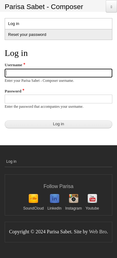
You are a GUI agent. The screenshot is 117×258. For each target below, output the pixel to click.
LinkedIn (54, 208)
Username (13, 64)
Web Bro (98, 231)
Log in (19, 24)
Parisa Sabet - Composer (44, 7)
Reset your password (27, 34)
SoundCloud (33, 208)
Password (13, 91)
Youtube (92, 208)
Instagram (73, 208)
